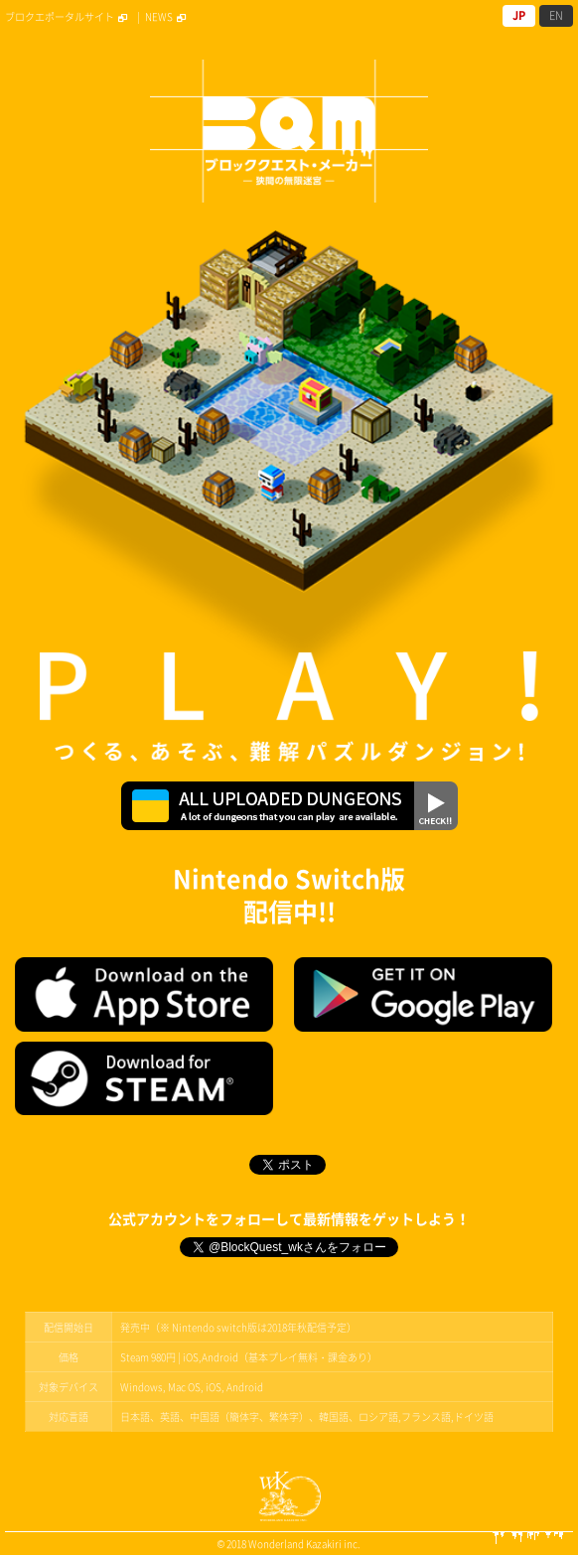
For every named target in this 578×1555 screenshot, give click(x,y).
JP (518, 15)
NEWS (168, 16)
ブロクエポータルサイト (68, 16)
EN (556, 15)
